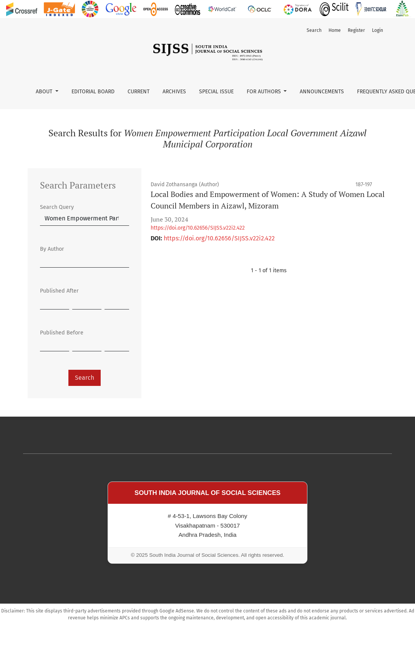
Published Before (61, 332)
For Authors (264, 91)
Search (314, 30)
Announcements (322, 91)
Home (335, 30)
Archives (174, 91)
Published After (59, 291)
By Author (52, 249)
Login (377, 30)
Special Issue (216, 91)
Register (356, 30)
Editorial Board (93, 91)
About (45, 91)
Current (138, 91)
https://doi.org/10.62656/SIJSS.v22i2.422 (198, 228)
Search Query (57, 207)
